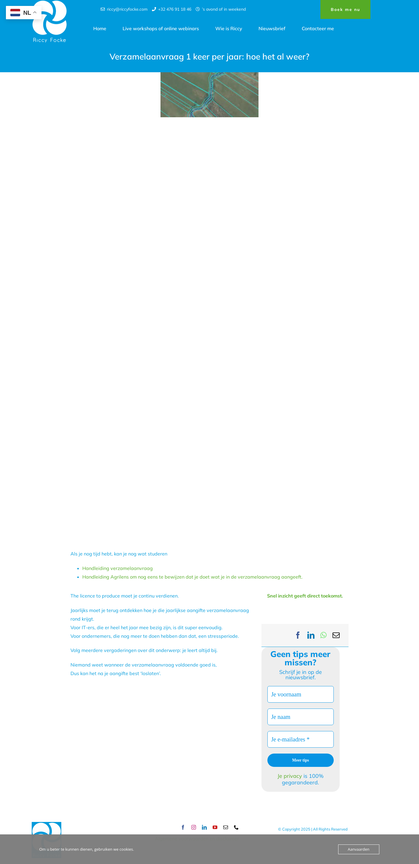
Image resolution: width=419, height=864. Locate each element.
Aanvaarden (359, 849)
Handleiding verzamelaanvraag (117, 568)
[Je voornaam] (300, 694)
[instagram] (193, 827)
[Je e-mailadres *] (300, 739)
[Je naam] (300, 717)
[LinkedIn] (310, 635)
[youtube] (215, 827)
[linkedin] (204, 827)
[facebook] (183, 827)
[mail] (225, 827)
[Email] (336, 635)
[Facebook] (297, 635)
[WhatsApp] (323, 635)
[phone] (236, 827)
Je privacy (290, 776)
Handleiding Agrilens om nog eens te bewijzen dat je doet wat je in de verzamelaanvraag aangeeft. (192, 577)
